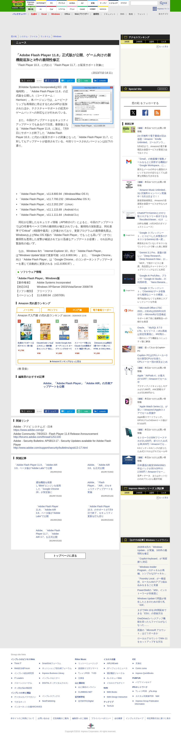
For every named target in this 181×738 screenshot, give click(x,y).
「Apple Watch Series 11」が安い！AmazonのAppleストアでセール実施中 (152, 409)
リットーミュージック (88, 663)
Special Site (135, 89)
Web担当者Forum (22, 668)
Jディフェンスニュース (117, 668)
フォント (141, 14)
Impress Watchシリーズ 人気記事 (146, 488)
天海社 (138, 663)
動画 (131, 14)
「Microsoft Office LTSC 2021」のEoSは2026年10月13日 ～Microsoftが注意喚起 (151, 311)
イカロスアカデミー (116, 683)
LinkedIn (102, 81)
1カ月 (163, 42)
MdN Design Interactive (117, 697)
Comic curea (141, 668)
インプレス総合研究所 (24, 673)
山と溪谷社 (80, 683)
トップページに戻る (65, 555)
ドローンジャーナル (23, 683)
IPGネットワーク (140, 687)
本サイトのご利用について (22, 718)
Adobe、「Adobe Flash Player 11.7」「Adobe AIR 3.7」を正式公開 (48, 533)
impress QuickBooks (144, 673)
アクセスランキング (139, 37)
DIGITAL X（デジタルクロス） (55, 683)
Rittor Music (80, 659)
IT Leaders (19, 678)
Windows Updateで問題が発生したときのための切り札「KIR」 (151, 601)
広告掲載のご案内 (61, 718)
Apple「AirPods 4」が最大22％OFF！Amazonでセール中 (152, 378)
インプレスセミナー (51, 678)
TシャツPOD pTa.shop (146, 691)
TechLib (110, 706)
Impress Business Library (53, 673)
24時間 (139, 42)
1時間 (127, 42)
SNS (122, 14)
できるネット (20, 702)
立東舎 (81, 678)
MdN (106, 688)
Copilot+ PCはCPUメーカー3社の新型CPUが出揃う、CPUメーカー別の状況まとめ (152, 358)
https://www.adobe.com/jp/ (28, 430)
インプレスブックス (51, 696)
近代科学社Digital (85, 701)
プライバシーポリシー (101, 718)
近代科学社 (80, 697)
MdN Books (112, 692)
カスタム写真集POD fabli (147, 696)
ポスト (29, 81)
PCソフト (53, 310)
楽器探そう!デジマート (88, 668)
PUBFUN (136, 678)
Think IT (17, 663)
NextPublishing (48, 701)
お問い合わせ (44, 718)
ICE (134, 659)
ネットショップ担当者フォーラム (57, 668)
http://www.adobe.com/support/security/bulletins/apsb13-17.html (50, 447)
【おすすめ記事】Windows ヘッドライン (148, 540)
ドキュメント (110, 14)
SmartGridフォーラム (51, 663)
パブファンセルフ (143, 682)
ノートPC (28, 310)
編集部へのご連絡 (80, 718)
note (86, 81)
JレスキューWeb (114, 678)
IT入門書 (77, 310)
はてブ (69, 81)
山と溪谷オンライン (87, 687)
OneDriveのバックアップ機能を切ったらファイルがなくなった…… (152, 621)
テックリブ (108, 702)
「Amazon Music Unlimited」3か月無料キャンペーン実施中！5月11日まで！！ (152, 193)
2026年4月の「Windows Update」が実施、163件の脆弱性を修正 (152, 550)
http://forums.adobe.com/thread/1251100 (37, 437)
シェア (53, 81)
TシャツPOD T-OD (87, 673)
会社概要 (118, 718)
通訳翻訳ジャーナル (116, 673)
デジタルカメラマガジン (25, 697)
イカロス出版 (109, 659)
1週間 (151, 42)
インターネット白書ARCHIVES (28, 707)
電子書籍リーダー (102, 310)
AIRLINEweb (112, 663)
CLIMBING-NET (85, 692)
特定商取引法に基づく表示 (159, 718)
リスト (39, 81)
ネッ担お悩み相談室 (23, 688)
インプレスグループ (134, 718)
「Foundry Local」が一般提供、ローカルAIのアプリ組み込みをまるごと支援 (152, 581)
